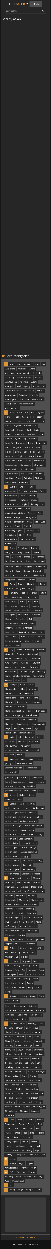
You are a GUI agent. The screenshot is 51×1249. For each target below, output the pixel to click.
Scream (28, 1054)
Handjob (13, 684)
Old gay (24, 957)
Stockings (28, 1045)
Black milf (23, 469)
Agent (34, 382)
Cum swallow (11, 539)
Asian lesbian (37, 399)
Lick (23, 860)
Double (36, 552)
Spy (6, 1058)
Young (12, 1189)
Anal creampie (23, 373)
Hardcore (9, 724)
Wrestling (21, 1172)
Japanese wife (11, 772)
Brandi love (19, 434)
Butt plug (28, 478)
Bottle (28, 460)
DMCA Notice (33, 1245)
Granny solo (10, 671)
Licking (39, 834)
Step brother (32, 1098)
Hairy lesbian (31, 715)
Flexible (24, 623)
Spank (36, 1036)
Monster (17, 904)
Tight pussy (20, 1154)
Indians (20, 754)
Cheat (21, 535)
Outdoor (9, 957)
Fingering (9, 627)
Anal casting (29, 390)
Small (18, 1045)
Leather (37, 817)
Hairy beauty (10, 732)
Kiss (20, 799)
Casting (33, 491)
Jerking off (9, 763)
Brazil (31, 456)
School (8, 1054)
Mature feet (10, 913)
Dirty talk (9, 566)
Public (7, 965)
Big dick (8, 451)
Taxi (38, 1128)
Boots (8, 425)
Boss (38, 447)
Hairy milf (9, 693)
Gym (7, 662)
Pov (41, 961)
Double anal (39, 561)
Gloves (15, 662)
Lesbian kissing (34, 860)
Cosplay (8, 508)
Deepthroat (23, 548)
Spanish (26, 1106)
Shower (14, 1058)
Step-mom (10, 1080)
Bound (40, 456)
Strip (18, 1067)
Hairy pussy (18, 715)
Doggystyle (10, 579)
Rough (33, 996)
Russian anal (10, 1010)
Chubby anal (10, 543)
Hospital (21, 706)
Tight (37, 1150)
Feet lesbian (21, 619)
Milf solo (9, 895)
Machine (19, 908)
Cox (28, 508)
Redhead (32, 1006)
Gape (32, 671)
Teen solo (26, 1137)
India (20, 737)
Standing (24, 1111)
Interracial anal (32, 750)
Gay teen (23, 671)
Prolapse (32, 970)
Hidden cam (10, 697)
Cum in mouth (11, 504)
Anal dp (34, 395)
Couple (18, 526)
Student (19, 1089)
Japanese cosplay (13, 790)
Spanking (9, 1028)
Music (7, 922)
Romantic (40, 1010)
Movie (8, 904)
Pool (38, 987)
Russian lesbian (26, 1010)
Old (6, 952)
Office (40, 948)
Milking (16, 922)
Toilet (15, 1128)
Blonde (8, 434)
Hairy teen (36, 702)
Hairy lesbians (22, 724)
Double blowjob (37, 575)
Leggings (25, 856)
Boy (25, 451)
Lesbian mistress (12, 865)
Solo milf (21, 1080)
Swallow (9, 1036)
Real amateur (19, 1006)
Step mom (36, 1032)
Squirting (9, 1045)
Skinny (8, 1032)
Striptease (27, 1067)
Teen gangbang (12, 1141)
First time (24, 606)
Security (8, 1071)
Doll (7, 575)
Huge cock (10, 719)
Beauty (8, 438)
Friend (15, 636)
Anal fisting (10, 368)
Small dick (9, 1115)
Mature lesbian (30, 904)
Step (29, 1036)
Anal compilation (26, 403)
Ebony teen (32, 584)
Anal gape (9, 386)
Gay (11, 649)
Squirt (26, 1032)
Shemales (38, 1049)
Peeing (30, 983)
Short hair (15, 1084)
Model (21, 913)
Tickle (7, 1128)
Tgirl (30, 1146)
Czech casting (11, 500)
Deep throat (38, 556)
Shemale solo (11, 1111)
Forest (40, 636)
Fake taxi (38, 610)
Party (35, 965)
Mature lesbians (12, 930)
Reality (24, 1019)
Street (30, 1071)
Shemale (13, 1023)
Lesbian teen (11, 830)
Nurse (29, 939)
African (38, 377)
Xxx (11, 1185)
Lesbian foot (10, 834)
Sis (6, 1084)
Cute (43, 521)
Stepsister (38, 1054)
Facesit (31, 636)
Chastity (31, 513)
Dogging (28, 566)
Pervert (22, 987)
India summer (11, 746)
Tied (25, 1132)
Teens (24, 1128)
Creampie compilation (15, 513)
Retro (41, 996)
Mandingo (23, 900)
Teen (12, 1119)
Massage (37, 878)
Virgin (21, 1163)
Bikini (32, 451)
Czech (42, 491)
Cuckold (13, 486)
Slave (35, 1028)
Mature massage (29, 930)
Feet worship (11, 606)
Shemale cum (37, 1093)
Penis (21, 983)
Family (27, 597)
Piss (35, 961)
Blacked (30, 417)
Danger (21, 579)
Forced (34, 593)
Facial (16, 610)
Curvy (29, 521)
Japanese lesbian (32, 767)
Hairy (22, 684)
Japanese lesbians (36, 782)
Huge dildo (38, 728)
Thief (37, 1146)
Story (7, 1041)
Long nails (27, 865)
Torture (16, 1132)
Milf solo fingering (13, 917)
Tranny (21, 1124)
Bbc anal (33, 438)
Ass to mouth (39, 386)
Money (27, 882)
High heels (40, 711)
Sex (23, 1084)
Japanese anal (22, 777)
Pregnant (26, 961)
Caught (24, 504)
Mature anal (36, 887)
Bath (32, 469)
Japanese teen (19, 782)
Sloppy (38, 1102)
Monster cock (37, 900)
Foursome (35, 614)
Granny (19, 649)
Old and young (29, 952)
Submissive (20, 1071)
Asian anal (9, 373)
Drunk (12, 548)
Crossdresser (11, 495)
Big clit (17, 438)
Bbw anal (31, 421)
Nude (17, 943)
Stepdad (21, 1102)
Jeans (7, 782)
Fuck (41, 632)
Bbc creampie (11, 465)
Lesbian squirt (11, 847)
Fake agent (10, 614)
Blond (18, 478)
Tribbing (15, 1137)
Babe (20, 460)
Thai (40, 1124)
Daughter (9, 552)
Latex (21, 803)
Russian (13, 996)
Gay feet (36, 662)
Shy (32, 1063)
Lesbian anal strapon (31, 873)
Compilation (10, 491)
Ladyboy (31, 803)
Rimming (23, 996)
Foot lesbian (10, 632)
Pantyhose (14, 961)
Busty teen (10, 460)
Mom (12, 878)
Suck (30, 1102)
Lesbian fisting (11, 843)
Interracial (29, 737)
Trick (43, 1154)
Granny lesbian (11, 667)
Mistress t (37, 917)
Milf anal (31, 895)
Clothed (27, 526)
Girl (24, 680)
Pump (30, 987)
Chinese (23, 486)
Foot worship (11, 601)
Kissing (32, 795)
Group (8, 658)
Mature (20, 878)
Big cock (17, 425)
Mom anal (20, 895)
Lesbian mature (26, 838)
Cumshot (19, 508)
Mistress (24, 887)
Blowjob (9, 417)
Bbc (33, 412)
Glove (17, 680)
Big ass (41, 412)
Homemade (10, 689)
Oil (17, 957)
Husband (21, 719)
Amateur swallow (13, 390)
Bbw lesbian (39, 460)
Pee (23, 970)
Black (29, 430)
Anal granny (10, 403)
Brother (20, 430)
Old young (15, 952)
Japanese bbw (29, 786)
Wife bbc (27, 1176)
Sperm (37, 1067)
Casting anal (10, 535)
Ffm (36, 601)
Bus (26, 412)
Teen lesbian (20, 1146)
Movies (21, 935)
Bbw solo (28, 447)
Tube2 (18, 4)
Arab (37, 364)
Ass (43, 364)
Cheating (34, 504)
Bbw (12, 412)
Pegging (26, 965)
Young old (30, 1189)
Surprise (18, 1063)
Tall (31, 1128)
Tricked (34, 1141)
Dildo (27, 552)
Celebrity (31, 495)
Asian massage (12, 408)
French (8, 610)
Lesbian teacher (26, 834)
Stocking (9, 1067)
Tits (7, 1150)
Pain (17, 970)
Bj (44, 443)
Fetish (17, 645)
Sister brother (34, 1080)
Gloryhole (9, 654)
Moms (23, 926)
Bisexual (31, 434)
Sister (22, 1023)
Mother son (28, 922)
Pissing (16, 965)
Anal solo (37, 373)
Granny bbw (38, 676)
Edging (31, 588)
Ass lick (40, 390)
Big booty (39, 478)
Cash (40, 513)
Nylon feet (39, 939)
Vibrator (24, 1167)
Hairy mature (23, 702)
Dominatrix (38, 571)
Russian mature (12, 1000)
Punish (8, 978)
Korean (13, 795)
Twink (7, 1132)
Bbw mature (10, 482)
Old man (13, 948)
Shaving (33, 1076)
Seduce (8, 1063)
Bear (38, 443)
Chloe (32, 486)
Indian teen (10, 741)
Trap (7, 1137)
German (40, 649)
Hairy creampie (38, 724)
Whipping (9, 1176)
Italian (39, 737)
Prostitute (31, 974)
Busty (30, 443)
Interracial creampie (14, 750)
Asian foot (23, 395)
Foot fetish (23, 614)
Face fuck (26, 610)
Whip (18, 1176)
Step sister (39, 1041)
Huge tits (32, 719)
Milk (19, 891)
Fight (7, 636)
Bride (36, 430)
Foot (35, 597)
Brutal (40, 434)
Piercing (26, 978)
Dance (27, 556)
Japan (23, 759)
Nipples (8, 943)
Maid (19, 882)
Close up (30, 530)
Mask (38, 922)
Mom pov (31, 913)
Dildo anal (23, 575)
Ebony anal (20, 588)
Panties (8, 970)
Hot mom (32, 689)
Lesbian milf (10, 838)
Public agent (10, 974)
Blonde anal (10, 469)
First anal (35, 606)
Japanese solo (30, 790)
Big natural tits (11, 473)
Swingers (27, 1041)
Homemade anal (26, 732)
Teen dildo (33, 1154)
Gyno (27, 658)
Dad (7, 556)
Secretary (36, 1058)
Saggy (20, 1049)
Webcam (31, 1172)
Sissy (28, 1028)
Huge (7, 728)
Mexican (32, 926)
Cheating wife (30, 517)
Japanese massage (13, 767)
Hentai (30, 684)
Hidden (22, 689)
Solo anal (32, 1084)
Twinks (8, 1146)
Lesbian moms (11, 856)
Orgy (32, 948)
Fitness (8, 645)
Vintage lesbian (11, 1167)
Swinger (17, 1032)
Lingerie (32, 812)
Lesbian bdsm (11, 852)
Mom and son (11, 887)
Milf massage (11, 926)
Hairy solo (9, 702)
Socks (24, 1076)
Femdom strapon (13, 641)
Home (21, 697)
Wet (7, 1181)
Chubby (34, 500)
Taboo (40, 1119)
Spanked (18, 1054)
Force (22, 601)
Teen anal (29, 1119)
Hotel (19, 693)
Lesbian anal (10, 817)
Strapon (19, 1028)
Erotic (42, 584)
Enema (21, 584)
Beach (39, 417)
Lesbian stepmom (29, 843)
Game (24, 667)
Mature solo (10, 900)
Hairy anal (28, 693)
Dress (18, 566)
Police (41, 974)
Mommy (9, 908)
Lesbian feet (38, 808)
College (8, 526)
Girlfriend (18, 658)
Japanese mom (35, 759)
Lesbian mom (25, 817)
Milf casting (10, 935)
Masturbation (37, 891)
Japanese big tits (12, 786)
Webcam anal (18, 1181)
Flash (32, 623)
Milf (28, 878)
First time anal (11, 623)
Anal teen (24, 382)
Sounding (35, 1111)
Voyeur (30, 1163)
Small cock (10, 1093)
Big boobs (20, 443)
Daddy (19, 552)
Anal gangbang (23, 386)
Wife (12, 1172)
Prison (17, 978)
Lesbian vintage (12, 873)
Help (15, 728)
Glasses (8, 680)
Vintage (13, 1163)
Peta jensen (10, 987)
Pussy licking (10, 983)
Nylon (12, 939)
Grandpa (36, 658)
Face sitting (24, 632)
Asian (18, 364)
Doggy (28, 561)
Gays (7, 676)
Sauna (38, 1045)
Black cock (10, 456)
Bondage (20, 417)
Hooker (30, 711)
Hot (28, 697)
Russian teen (36, 1014)
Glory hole (34, 667)
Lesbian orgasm (27, 830)
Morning (30, 908)
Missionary (10, 891)
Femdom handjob (24, 627)
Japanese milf (37, 777)
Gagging (41, 671)
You (39, 1189)
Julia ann (9, 777)
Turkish (40, 1132)
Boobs (41, 451)
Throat (25, 1141)
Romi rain (9, 1014)
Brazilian (9, 478)
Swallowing (10, 1102)
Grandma (25, 662)
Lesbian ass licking (29, 852)
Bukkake (9, 421)
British (18, 451)
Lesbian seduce (12, 860)
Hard (35, 697)
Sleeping (31, 1023)
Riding (8, 1006)
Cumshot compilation (14, 521)
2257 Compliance (19, 1245)
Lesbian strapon (12, 808)
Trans (19, 1119)
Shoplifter (20, 1036)
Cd (38, 530)
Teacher (31, 1124)
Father (26, 641)
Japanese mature (24, 763)
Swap (28, 1049)
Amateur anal (11, 382)
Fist (29, 601)
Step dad (20, 1098)
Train (32, 1132)
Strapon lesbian (12, 1076)
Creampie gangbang (14, 530)
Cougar (17, 517)
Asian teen (24, 399)
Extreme (9, 588)
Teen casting (26, 1150)
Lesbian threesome (28, 821)
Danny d (9, 571)
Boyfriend (22, 456)
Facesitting (17, 597)
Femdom (14, 593)
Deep (18, 571)
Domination (40, 566)
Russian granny (12, 1019)
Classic (8, 517)
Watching (38, 1176)
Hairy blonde (25, 728)
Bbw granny (39, 465)
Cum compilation (27, 539)
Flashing (9, 619)
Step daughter (32, 1089)
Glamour (20, 654)
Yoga (20, 1189)
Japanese (14, 759)
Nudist (21, 939)
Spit (38, 1063)
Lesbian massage (13, 825)
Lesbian (13, 803)
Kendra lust (10, 799)
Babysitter (17, 447)
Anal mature (10, 395)
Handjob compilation (14, 711)
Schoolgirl (40, 1071)
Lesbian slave (11, 821)
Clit (36, 521)
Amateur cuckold (24, 377)
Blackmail (9, 430)
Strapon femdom (12, 1106)
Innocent (22, 741)
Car (42, 504)
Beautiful (9, 443)
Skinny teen (23, 1093)
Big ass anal (25, 465)
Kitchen (22, 795)
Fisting (43, 593)
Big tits (41, 421)
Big (24, 438)
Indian (12, 737)
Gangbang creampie (21, 676)
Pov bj (8, 991)
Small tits (25, 1058)
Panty (35, 978)
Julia (40, 790)
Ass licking (9, 377)
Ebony (12, 584)
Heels (7, 715)
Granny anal (32, 654)
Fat (30, 619)
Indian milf (25, 746)
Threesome (10, 1124)
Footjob (24, 593)
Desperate (16, 556)
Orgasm (23, 948)
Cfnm (22, 495)
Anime (32, 368)
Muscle (27, 917)
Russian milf (22, 1014)
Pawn (21, 974)
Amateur (28, 364)
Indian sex (9, 754)
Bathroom (23, 482)
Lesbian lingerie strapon (15, 812)
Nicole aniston (29, 943)
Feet (7, 597)
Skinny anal (10, 1049)
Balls (7, 447)
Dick (14, 575)
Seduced (9, 1098)
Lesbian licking (28, 869)
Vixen (33, 1167)
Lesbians (26, 808)
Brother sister (30, 425)
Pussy (41, 970)
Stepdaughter (39, 1106)
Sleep (40, 1023)
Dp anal (26, 571)
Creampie (23, 491)
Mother (36, 882)
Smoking (17, 1041)
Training (8, 1154)
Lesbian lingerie (12, 869)
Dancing (31, 579)
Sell (26, 1063)
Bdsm (19, 412)
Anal (11, 364)
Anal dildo (22, 368)
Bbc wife (38, 473)
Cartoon (24, 500)
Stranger (9, 1089)
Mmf (26, 891)
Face (34, 632)
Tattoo (15, 1150)
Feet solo (36, 641)
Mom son (9, 882)
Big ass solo (26, 473)
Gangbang (29, 649)
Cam (29, 535)
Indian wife (33, 741)
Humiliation (10, 706)
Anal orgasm (10, 399)
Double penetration (13, 561)
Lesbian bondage (28, 847)
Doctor (34, 548)
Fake (23, 636)
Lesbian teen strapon (33, 825)
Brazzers (20, 421)
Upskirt (13, 1159)
